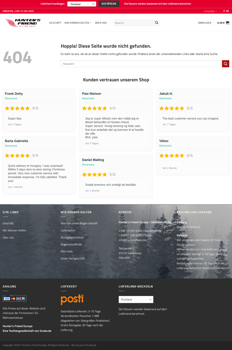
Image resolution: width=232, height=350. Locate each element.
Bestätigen (109, 3)
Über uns (101, 23)
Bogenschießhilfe (71, 244)
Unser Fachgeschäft (73, 258)
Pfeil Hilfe (67, 251)
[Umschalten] (53, 230)
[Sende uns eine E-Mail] (227, 11)
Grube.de (45, 331)
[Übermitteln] (157, 23)
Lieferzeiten (68, 230)
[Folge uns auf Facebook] (224, 11)
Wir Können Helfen (78, 23)
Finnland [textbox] (75, 4)
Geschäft (55, 23)
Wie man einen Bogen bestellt (79, 223)
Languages (210, 11)
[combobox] (81, 4)
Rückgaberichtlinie (72, 237)
